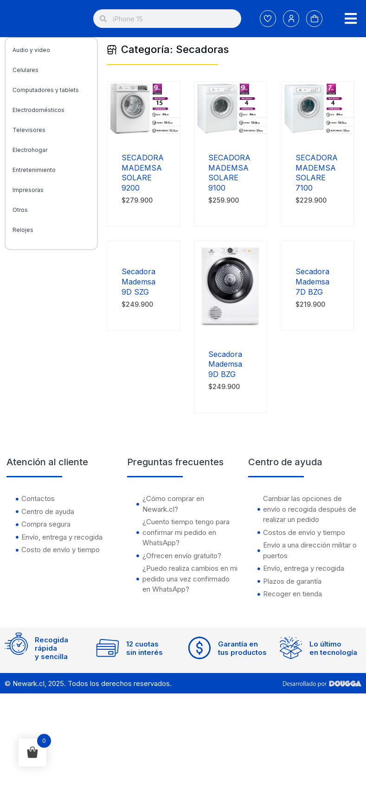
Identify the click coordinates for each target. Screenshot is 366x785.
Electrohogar (30, 149)
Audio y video (31, 49)
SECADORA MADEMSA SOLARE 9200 (143, 172)
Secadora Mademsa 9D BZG (225, 364)
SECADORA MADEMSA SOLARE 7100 (316, 172)
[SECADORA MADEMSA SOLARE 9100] (230, 132)
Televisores (29, 129)
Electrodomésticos (38, 109)
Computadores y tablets (46, 89)
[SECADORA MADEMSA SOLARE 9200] (144, 132)
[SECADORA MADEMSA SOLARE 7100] (317, 132)
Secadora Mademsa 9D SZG (138, 281)
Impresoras (28, 189)
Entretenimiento (34, 169)
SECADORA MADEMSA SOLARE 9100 (229, 172)
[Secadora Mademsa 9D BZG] (230, 329)
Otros (20, 209)
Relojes (23, 229)
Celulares (26, 69)
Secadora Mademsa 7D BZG (312, 281)
